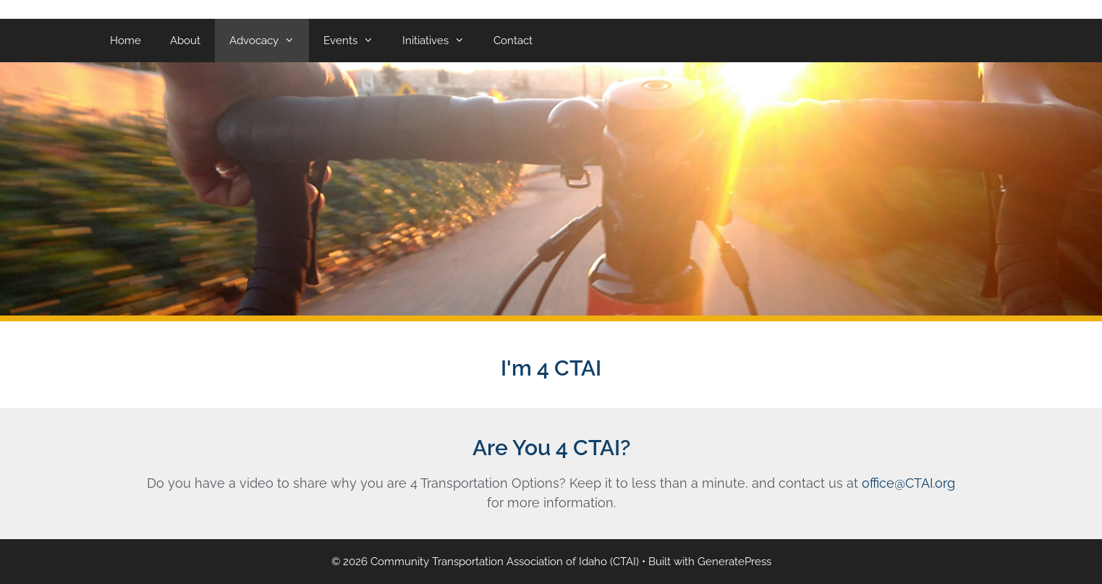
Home (125, 40)
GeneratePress (734, 561)
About (185, 40)
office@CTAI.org (908, 483)
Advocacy (269, 40)
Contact (513, 40)
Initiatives (440, 40)
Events (355, 40)
